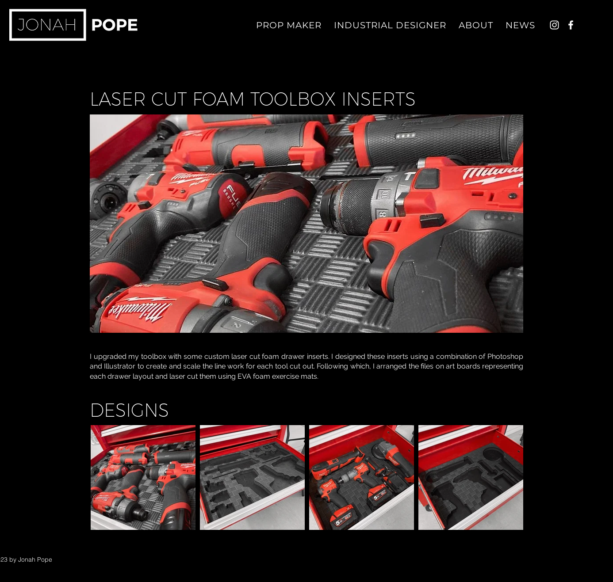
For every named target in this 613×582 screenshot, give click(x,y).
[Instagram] (554, 25)
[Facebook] (571, 25)
